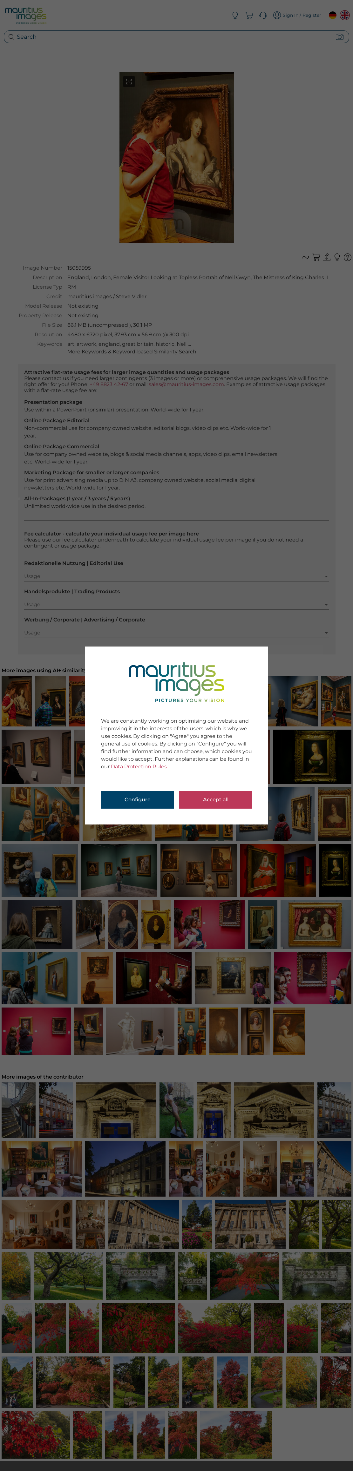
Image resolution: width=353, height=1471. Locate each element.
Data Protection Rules (139, 767)
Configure (138, 800)
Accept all (215, 800)
